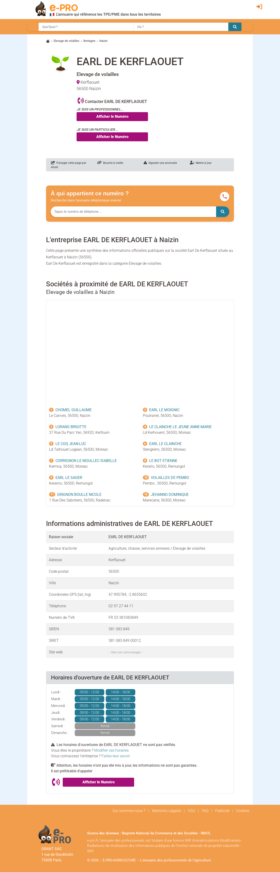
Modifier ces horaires (111, 750)
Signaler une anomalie (160, 163)
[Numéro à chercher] (133, 211)
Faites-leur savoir (115, 756)
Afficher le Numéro (112, 116)
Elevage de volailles (66, 41)
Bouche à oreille (110, 163)
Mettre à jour (201, 163)
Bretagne (89, 41)
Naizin (103, 41)
